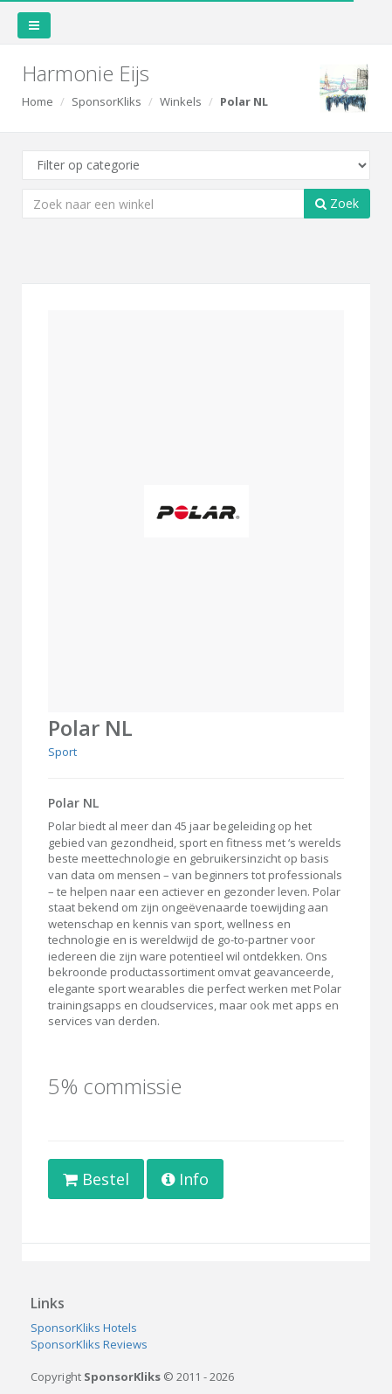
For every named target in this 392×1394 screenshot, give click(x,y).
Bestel (96, 1179)
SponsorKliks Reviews (89, 1344)
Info (185, 1179)
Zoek (337, 203)
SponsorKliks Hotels (84, 1327)
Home (37, 101)
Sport (62, 751)
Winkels (181, 101)
